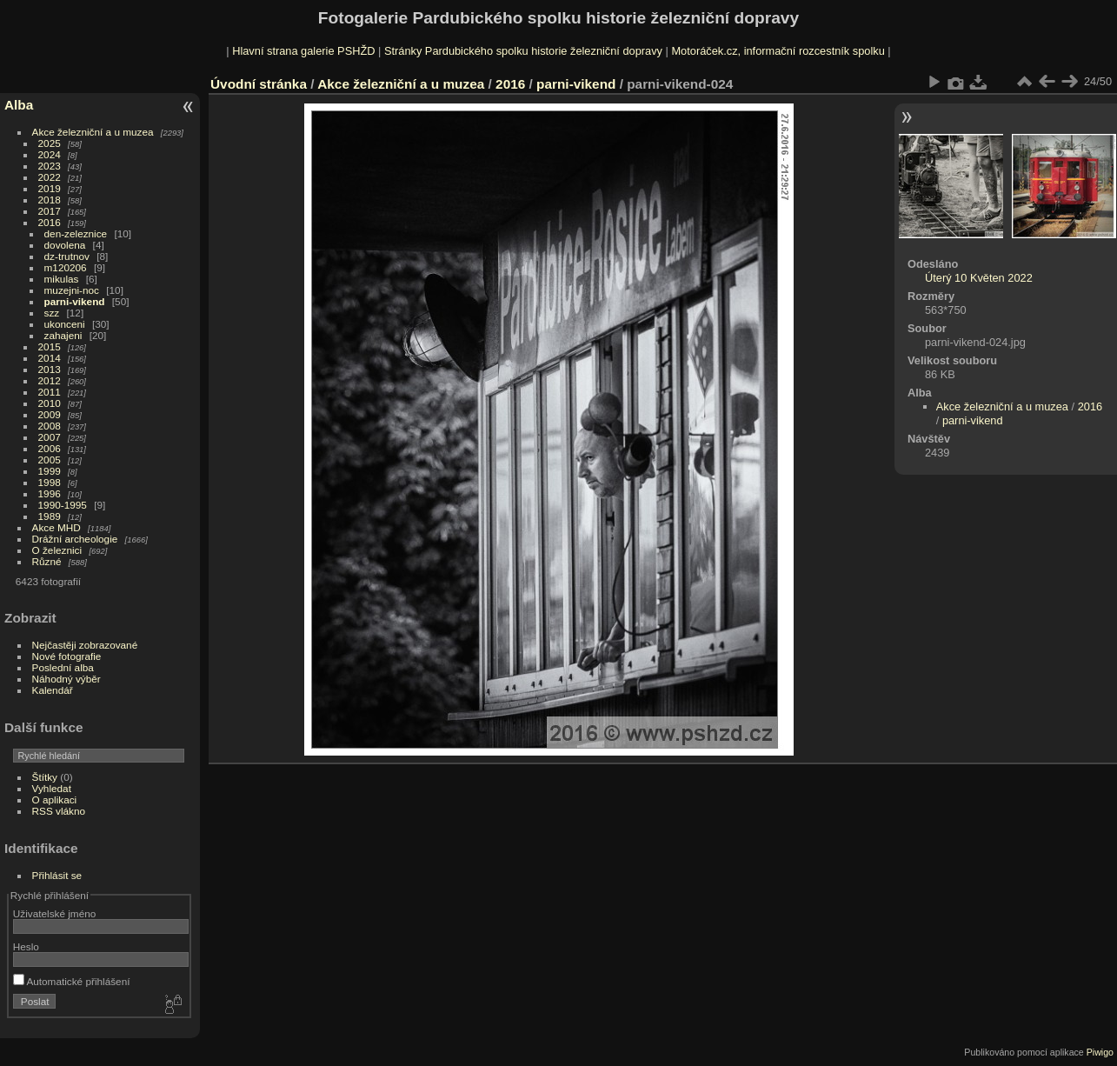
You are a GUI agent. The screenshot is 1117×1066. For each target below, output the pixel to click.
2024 (49, 154)
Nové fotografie (67, 656)
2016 (49, 222)
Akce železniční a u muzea (93, 131)
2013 (49, 369)
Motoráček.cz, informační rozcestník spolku (777, 50)
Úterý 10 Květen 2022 (979, 277)
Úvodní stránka (258, 84)
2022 (49, 177)
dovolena (65, 244)
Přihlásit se (57, 875)
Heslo (26, 946)
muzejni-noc (71, 290)
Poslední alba (63, 667)
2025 (49, 143)
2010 (49, 403)
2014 (49, 357)
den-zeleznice (76, 233)
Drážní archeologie (75, 538)
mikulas (61, 278)
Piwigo (1100, 1052)
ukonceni (64, 324)
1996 (49, 493)
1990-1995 (62, 504)
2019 (49, 188)
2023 (49, 165)
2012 (49, 380)
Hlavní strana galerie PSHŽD (303, 50)
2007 (49, 437)
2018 (49, 199)
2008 (49, 425)
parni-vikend (74, 301)
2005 (49, 459)
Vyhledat (51, 788)
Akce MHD (56, 527)
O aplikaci (54, 799)
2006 (49, 448)
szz (52, 312)
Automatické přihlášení (71, 981)
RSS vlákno (58, 810)
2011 (49, 391)
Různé (47, 561)
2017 (49, 211)
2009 (49, 414)
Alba (18, 104)
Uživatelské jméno (54, 913)
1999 (49, 470)
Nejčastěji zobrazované (85, 644)
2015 (49, 346)
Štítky (44, 777)
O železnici (57, 550)
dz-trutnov (67, 256)
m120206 (65, 267)
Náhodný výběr (66, 678)
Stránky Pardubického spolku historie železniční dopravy (523, 50)
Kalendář (52, 690)
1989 (49, 516)
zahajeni (63, 335)
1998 (49, 482)
